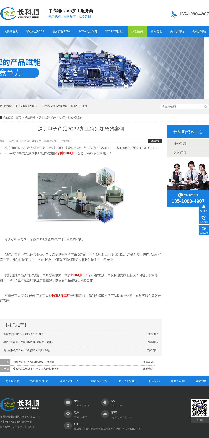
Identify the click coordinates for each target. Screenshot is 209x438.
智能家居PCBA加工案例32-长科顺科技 (24, 334)
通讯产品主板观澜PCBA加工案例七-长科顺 (36, 368)
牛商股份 (29, 426)
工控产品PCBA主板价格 (55, 106)
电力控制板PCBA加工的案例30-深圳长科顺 (26, 350)
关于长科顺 (177, 31)
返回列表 (155, 141)
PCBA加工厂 (67, 141)
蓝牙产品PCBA (61, 31)
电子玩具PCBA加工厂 (27, 106)
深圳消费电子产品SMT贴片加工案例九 (34, 362)
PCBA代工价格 (79, 106)
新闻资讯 (156, 31)
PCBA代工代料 (88, 31)
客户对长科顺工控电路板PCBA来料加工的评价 (28, 342)
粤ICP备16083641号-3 (19, 421)
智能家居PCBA (35, 31)
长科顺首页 (11, 31)
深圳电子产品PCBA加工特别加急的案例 (60, 117)
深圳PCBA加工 (51, 141)
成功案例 (137, 31)
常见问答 (180, 152)
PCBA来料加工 (114, 31)
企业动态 (180, 143)
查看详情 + (149, 362)
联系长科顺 (178, 381)
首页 (19, 117)
